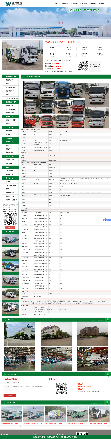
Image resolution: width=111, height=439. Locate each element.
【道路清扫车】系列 (11, 76)
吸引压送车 (9, 181)
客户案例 (93, 3)
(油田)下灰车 (9, 163)
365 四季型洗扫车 (10, 87)
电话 (8, 382)
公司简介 (65, 3)
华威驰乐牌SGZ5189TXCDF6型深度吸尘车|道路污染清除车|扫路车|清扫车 (10, 244)
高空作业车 (9, 134)
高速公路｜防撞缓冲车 (11, 200)
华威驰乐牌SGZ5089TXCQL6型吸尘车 (10, 298)
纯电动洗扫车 (9, 80)
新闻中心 (83, 3)
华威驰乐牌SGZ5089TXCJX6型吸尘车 (10, 256)
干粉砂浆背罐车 (10, 170)
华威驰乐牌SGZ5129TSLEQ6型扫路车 (10, 284)
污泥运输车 (9, 138)
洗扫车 (7, 83)
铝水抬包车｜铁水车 (11, 185)
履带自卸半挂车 (10, 196)
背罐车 (7, 167)
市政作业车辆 (9, 127)
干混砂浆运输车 (10, 160)
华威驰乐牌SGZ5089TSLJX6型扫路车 (10, 270)
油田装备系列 (9, 141)
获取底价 (10, 227)
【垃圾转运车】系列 (11, 102)
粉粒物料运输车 (10, 156)
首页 (56, 3)
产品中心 (74, 3)
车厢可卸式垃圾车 (10, 109)
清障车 (7, 189)
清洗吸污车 (9, 131)
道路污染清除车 (10, 91)
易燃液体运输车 (10, 152)
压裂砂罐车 (9, 149)
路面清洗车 (9, 123)
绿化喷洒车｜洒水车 (11, 120)
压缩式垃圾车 (9, 105)
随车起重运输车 (10, 192)
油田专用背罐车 (10, 174)
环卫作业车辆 (9, 116)
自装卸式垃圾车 (10, 112)
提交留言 (10, 395)
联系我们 (102, 3)
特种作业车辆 (9, 178)
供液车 (7, 145)
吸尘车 (7, 94)
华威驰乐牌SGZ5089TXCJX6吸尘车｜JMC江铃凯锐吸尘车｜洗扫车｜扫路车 (10, 313)
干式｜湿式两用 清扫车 (12, 98)
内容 (8, 386)
